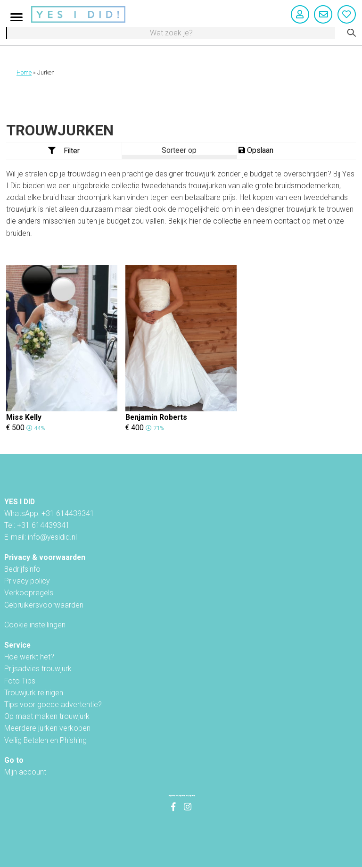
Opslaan (256, 150)
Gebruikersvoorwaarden (43, 604)
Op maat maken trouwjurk (47, 716)
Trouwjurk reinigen (33, 692)
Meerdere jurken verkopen (47, 728)
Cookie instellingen (35, 624)
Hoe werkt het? (29, 656)
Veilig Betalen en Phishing (45, 740)
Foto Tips (19, 680)
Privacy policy (26, 580)
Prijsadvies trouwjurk (38, 668)
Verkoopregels (28, 592)
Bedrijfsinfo (22, 569)
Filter (64, 150)
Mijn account (25, 771)
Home (24, 72)
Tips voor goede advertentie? (53, 704)
